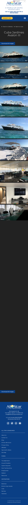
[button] (25, 18)
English (16, 1)
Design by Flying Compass (14, 502)
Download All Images (7, 43)
